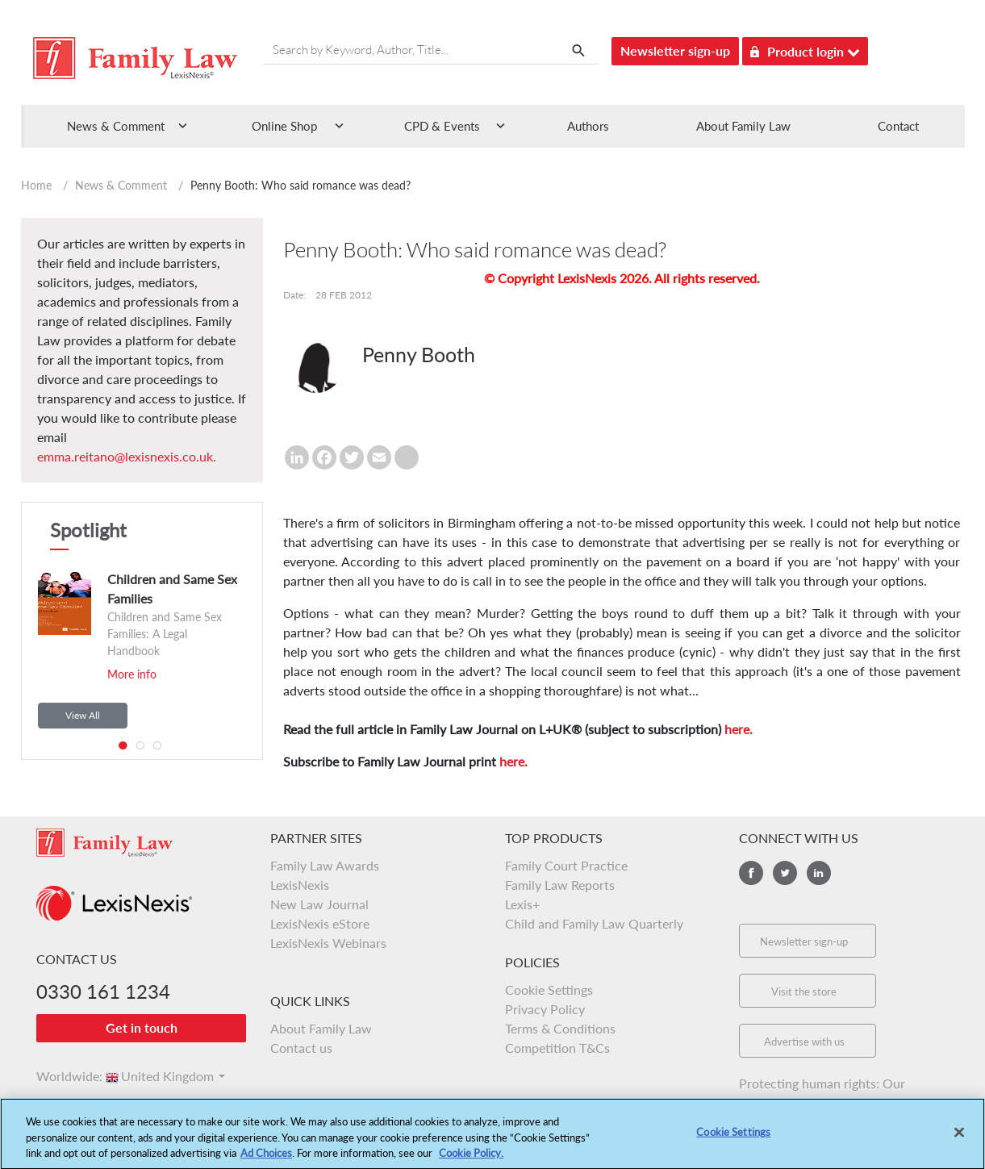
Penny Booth (418, 354)
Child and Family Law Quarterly (594, 923)
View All (82, 715)
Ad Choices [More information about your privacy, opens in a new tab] (266, 1160)
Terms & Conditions (560, 1028)
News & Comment (121, 185)
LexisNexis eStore (319, 923)
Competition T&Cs (557, 1047)
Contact (898, 126)
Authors (588, 126)
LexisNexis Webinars (328, 942)
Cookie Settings (549, 989)
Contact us (301, 1047)
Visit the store (804, 991)
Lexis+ (522, 904)
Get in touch (141, 1027)
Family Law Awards (324, 865)
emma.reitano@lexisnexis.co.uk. (126, 456)
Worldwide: (62, 1075)
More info (132, 674)
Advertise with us (804, 1041)
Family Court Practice (566, 865)
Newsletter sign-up (675, 50)
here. (738, 729)
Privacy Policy (545, 1009)
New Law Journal (319, 904)
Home (36, 185)
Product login (805, 49)
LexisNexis (299, 884)
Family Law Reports (560, 884)
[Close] (959, 1141)
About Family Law (743, 126)
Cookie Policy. (471, 1160)
